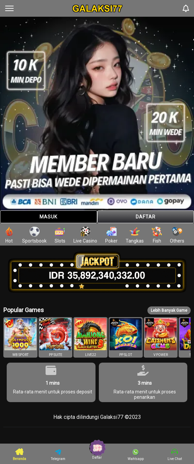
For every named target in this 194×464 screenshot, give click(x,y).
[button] (20, 337)
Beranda (19, 454)
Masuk (48, 216)
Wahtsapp (136, 455)
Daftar (145, 216)
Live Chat (175, 455)
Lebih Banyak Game (169, 310)
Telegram (58, 455)
